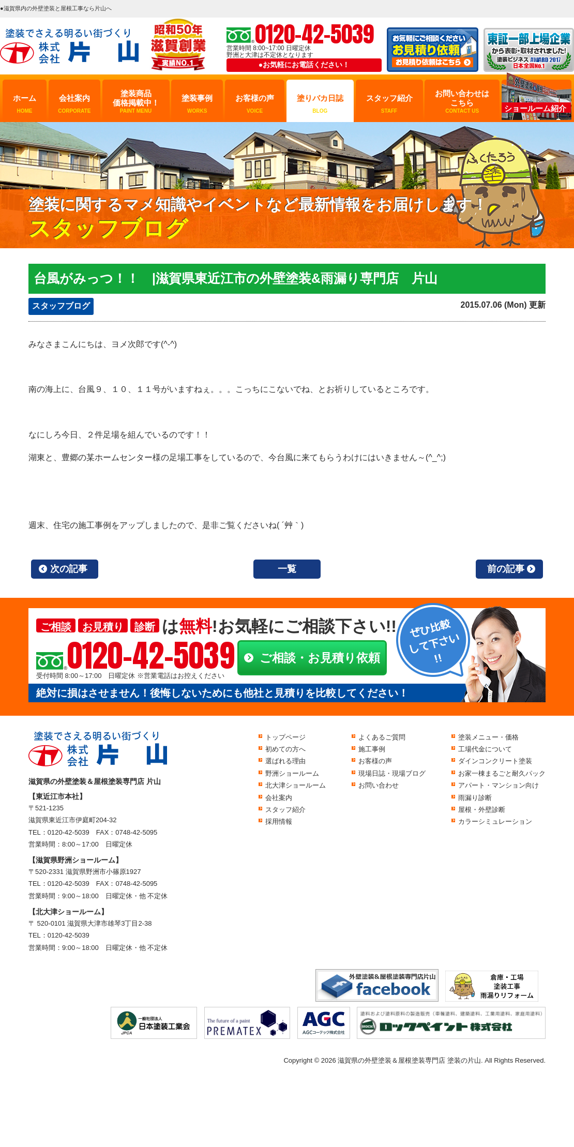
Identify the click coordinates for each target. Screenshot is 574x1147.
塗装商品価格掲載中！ (136, 101)
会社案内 (74, 104)
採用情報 (278, 821)
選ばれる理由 (285, 761)
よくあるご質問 (381, 737)
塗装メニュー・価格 (488, 737)
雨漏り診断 (475, 798)
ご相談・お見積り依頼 (320, 658)
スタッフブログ (61, 305)
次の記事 (68, 569)
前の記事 (505, 569)
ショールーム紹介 (535, 108)
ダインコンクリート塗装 (495, 761)
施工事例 (371, 749)
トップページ (285, 737)
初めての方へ (285, 749)
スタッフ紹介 (389, 104)
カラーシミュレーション (495, 821)
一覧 (287, 569)
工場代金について (485, 749)
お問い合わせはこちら (462, 101)
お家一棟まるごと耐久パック (502, 773)
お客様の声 (254, 104)
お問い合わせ (378, 785)
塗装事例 (197, 104)
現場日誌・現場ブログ (392, 773)
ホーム (25, 104)
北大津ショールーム (295, 785)
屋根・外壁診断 (481, 809)
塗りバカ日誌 (320, 104)
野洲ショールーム (292, 773)
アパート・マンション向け (498, 785)
